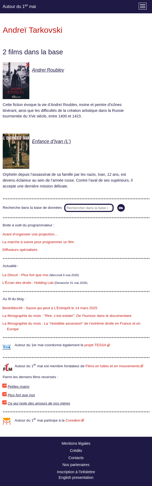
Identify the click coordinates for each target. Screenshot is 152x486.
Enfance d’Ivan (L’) (51, 141)
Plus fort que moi (21, 395)
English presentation (76, 477)
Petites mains (19, 387)
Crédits (76, 450)
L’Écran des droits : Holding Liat (27, 283)
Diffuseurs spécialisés (19, 250)
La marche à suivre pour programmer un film (38, 242)
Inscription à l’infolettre (76, 472)
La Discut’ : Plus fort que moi (25, 275)
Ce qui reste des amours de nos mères (39, 403)
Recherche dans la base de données (32, 208)
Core (73, 420)
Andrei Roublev (48, 70)
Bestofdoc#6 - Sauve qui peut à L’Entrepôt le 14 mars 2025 (49, 308)
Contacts (76, 458)
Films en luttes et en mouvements (113, 366)
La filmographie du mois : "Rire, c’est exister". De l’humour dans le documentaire (66, 316)
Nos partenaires (76, 465)
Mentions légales (76, 443)
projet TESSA (95, 345)
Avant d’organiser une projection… (30, 234)
